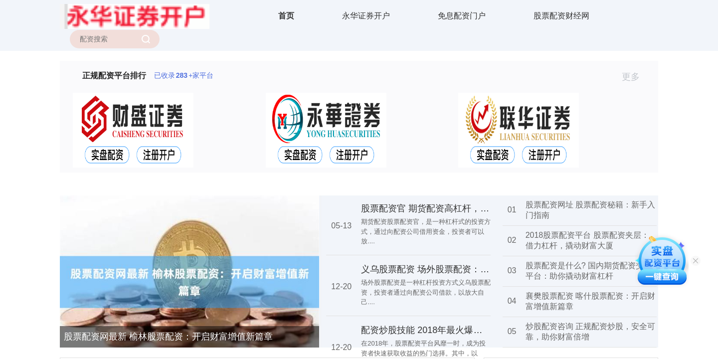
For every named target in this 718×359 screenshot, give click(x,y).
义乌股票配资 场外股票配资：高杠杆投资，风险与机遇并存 (479, 269)
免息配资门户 (462, 15)
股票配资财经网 (561, 15)
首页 (286, 15)
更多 (635, 77)
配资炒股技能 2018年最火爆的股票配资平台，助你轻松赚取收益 (489, 330)
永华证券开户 (366, 15)
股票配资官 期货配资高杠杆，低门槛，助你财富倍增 (465, 208)
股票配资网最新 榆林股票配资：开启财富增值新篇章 (168, 337)
